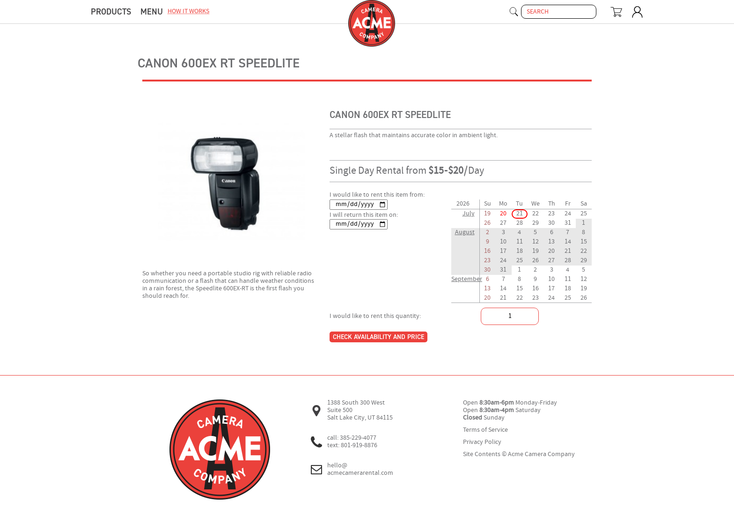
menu (151, 11)
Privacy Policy (482, 442)
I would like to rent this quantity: (375, 316)
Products (111, 11)
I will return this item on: (364, 215)
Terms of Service (485, 430)
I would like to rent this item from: (377, 195)
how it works (188, 11)
